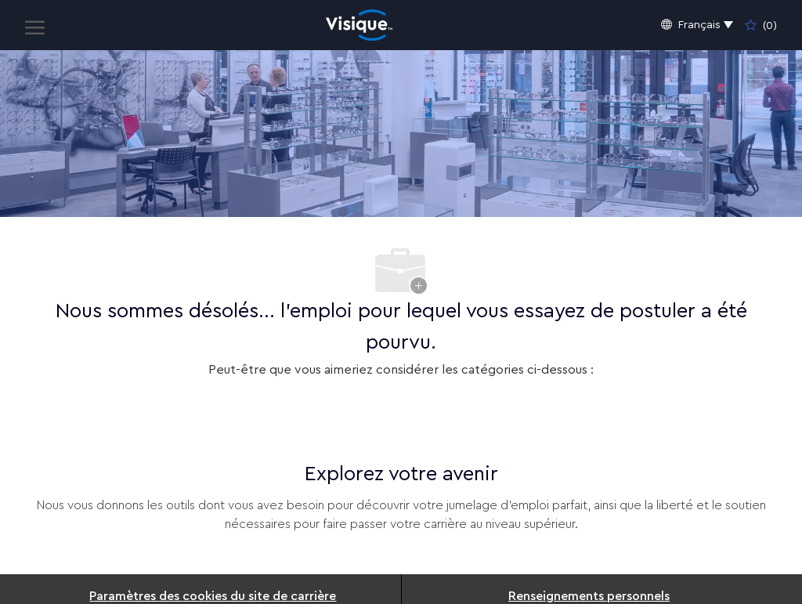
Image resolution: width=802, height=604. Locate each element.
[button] (697, 25)
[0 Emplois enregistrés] (761, 25)
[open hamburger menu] (35, 25)
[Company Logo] (359, 25)
